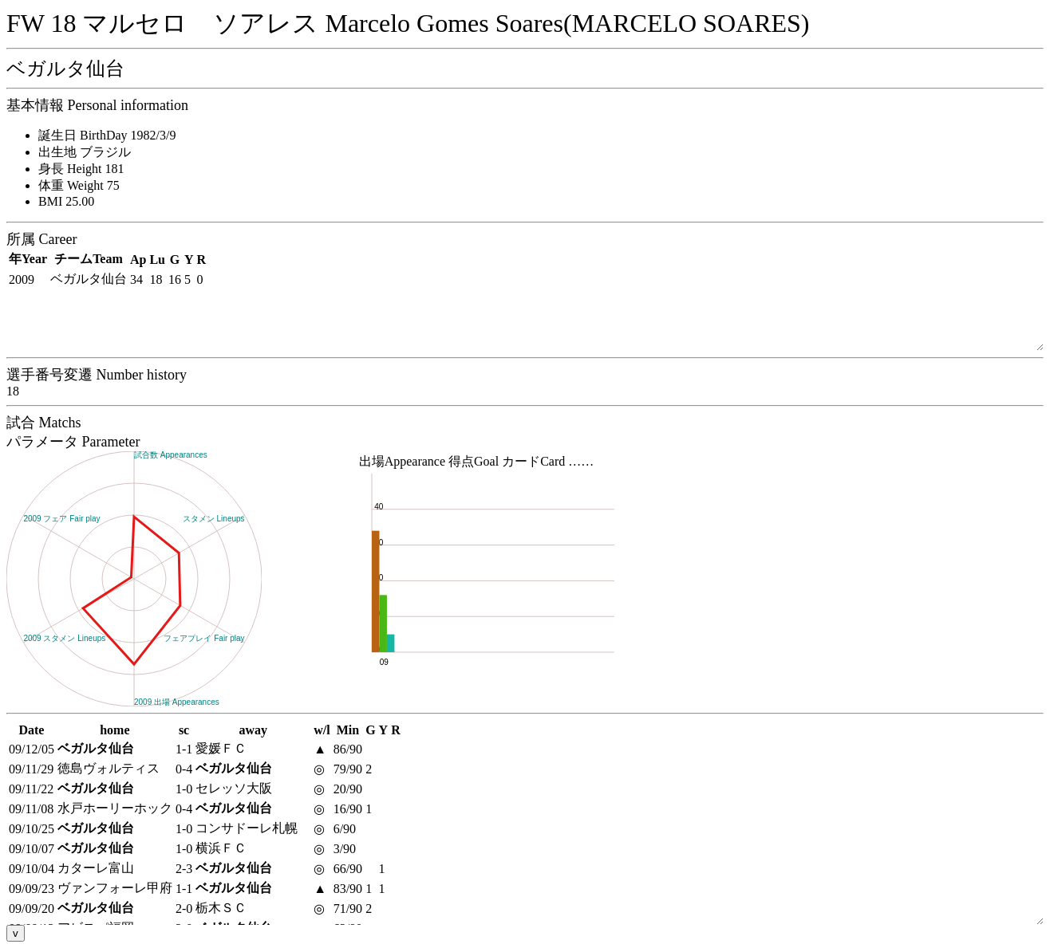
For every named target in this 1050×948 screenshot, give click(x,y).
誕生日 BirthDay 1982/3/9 (107, 135)
